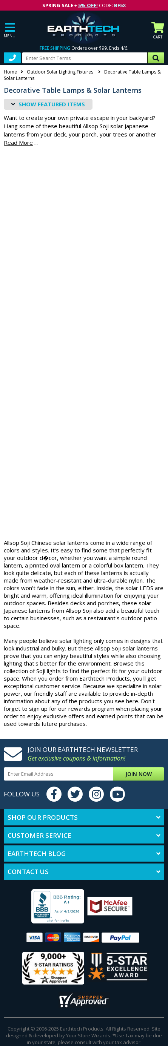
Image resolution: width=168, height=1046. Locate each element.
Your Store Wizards (88, 1035)
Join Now (138, 774)
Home (10, 72)
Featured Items (51, 104)
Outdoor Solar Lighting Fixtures (60, 72)
